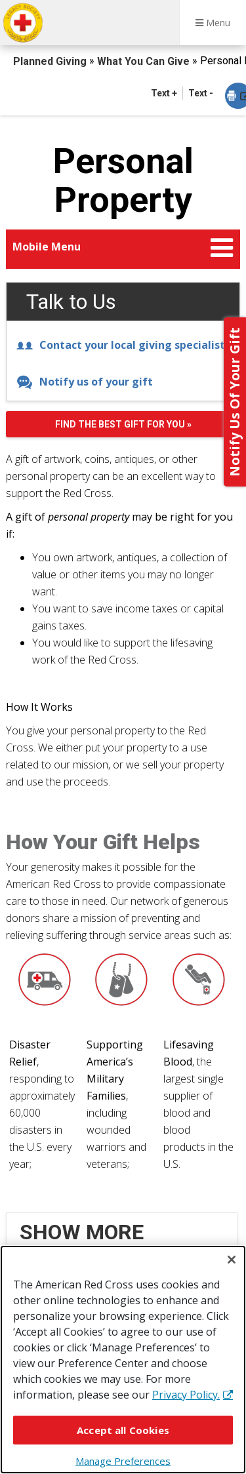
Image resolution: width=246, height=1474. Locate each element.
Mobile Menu (46, 246)
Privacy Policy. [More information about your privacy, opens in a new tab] (186, 1394)
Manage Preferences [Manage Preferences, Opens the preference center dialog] (123, 1460)
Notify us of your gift (84, 381)
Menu (212, 22)
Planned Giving (51, 61)
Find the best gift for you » (123, 424)
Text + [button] (164, 93)
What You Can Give (144, 61)
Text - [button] (200, 93)
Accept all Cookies (123, 1430)
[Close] (231, 1259)
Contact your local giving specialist (120, 345)
